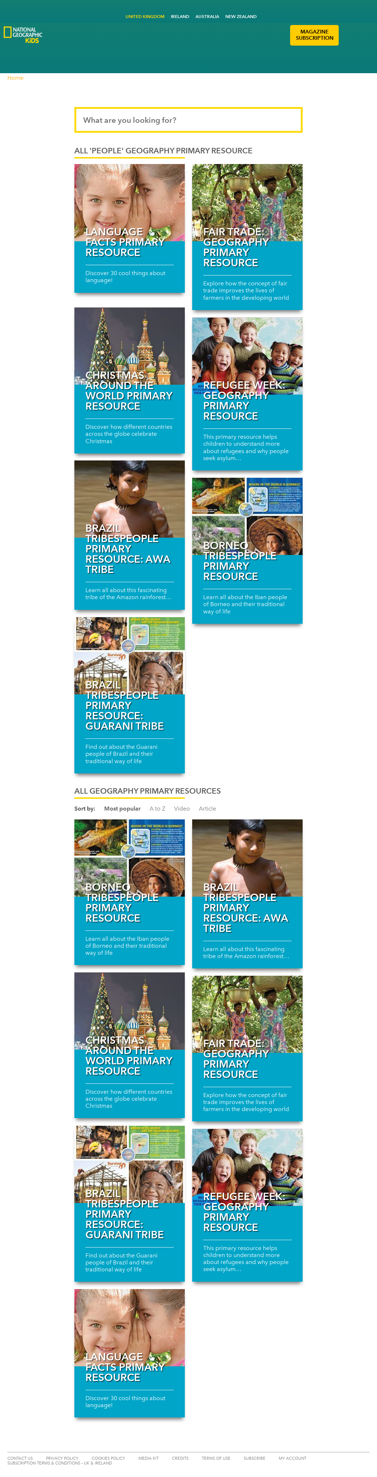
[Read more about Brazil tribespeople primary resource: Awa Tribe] (129, 499)
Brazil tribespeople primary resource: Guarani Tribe (124, 705)
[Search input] (188, 120)
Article (207, 808)
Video (182, 808)
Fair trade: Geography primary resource (235, 247)
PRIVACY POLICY (62, 1458)
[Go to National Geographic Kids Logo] (23, 34)
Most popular (122, 808)
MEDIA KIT (148, 1458)
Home (15, 77)
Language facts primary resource (124, 242)
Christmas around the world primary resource (128, 390)
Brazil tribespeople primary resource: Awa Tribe (127, 549)
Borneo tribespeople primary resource (239, 561)
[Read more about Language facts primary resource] (129, 202)
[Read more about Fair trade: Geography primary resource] (247, 202)
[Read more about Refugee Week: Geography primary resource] (247, 356)
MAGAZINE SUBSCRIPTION (315, 35)
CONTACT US (20, 1458)
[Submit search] (290, 120)
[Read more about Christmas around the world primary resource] (129, 346)
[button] (347, 35)
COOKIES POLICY (108, 1458)
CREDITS (180, 1458)
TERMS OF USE (216, 1458)
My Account (292, 1458)
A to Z (157, 808)
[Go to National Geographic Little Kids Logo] (68, 48)
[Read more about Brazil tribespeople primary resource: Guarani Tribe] (129, 655)
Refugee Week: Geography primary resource (244, 400)
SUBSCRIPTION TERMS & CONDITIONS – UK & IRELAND (59, 1463)
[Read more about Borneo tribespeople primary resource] (247, 516)
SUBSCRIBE (254, 1458)
